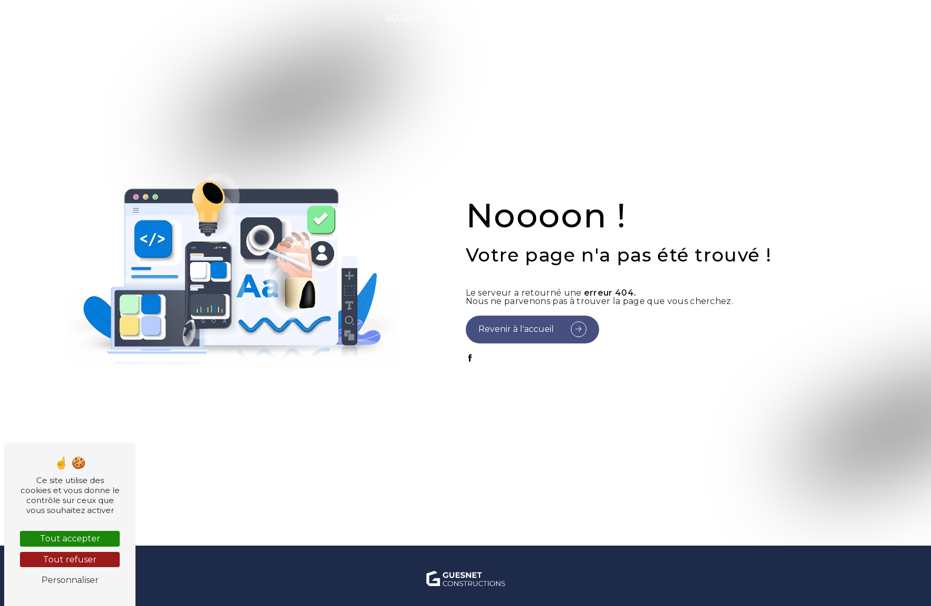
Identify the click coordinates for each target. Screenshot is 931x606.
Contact (882, 18)
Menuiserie (463, 18)
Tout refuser (70, 560)
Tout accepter (70, 539)
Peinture (537, 18)
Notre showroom (803, 18)
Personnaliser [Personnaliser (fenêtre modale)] (70, 580)
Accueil (403, 18)
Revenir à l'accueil (516, 329)
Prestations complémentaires (658, 18)
